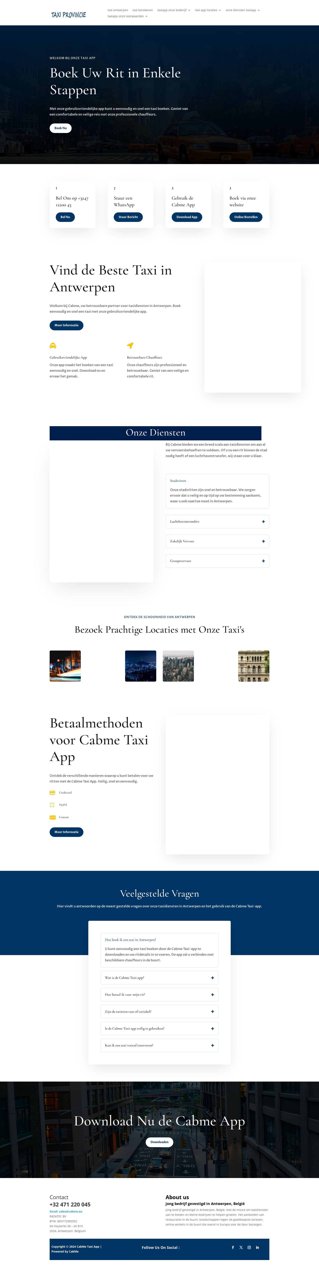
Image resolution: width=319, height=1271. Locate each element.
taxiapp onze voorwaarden (126, 16)
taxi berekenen (143, 10)
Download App (187, 217)
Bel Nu (65, 217)
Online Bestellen (246, 217)
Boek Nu (61, 128)
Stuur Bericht (128, 217)
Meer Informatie (67, 325)
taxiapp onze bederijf (172, 10)
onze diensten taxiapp (241, 10)
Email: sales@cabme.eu (66, 1211)
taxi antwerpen (118, 10)
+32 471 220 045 (70, 1204)
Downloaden (159, 1142)
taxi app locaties (206, 10)
